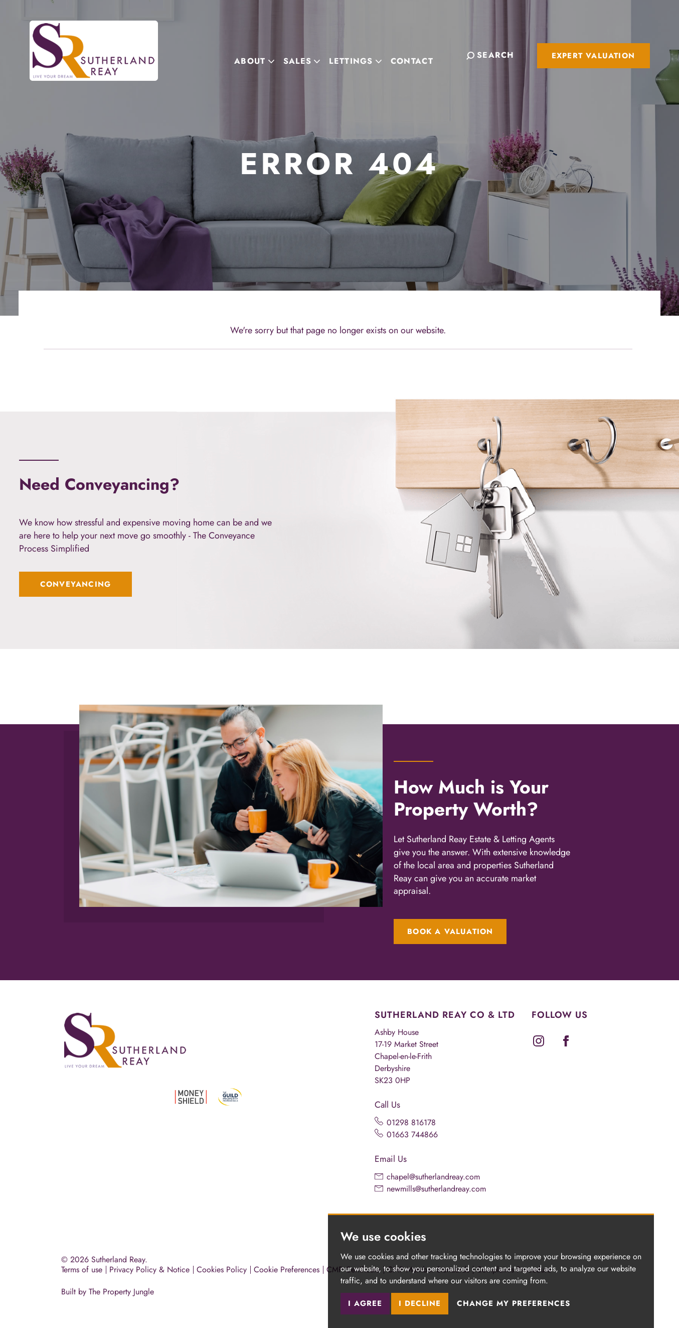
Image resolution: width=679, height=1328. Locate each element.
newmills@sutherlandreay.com (436, 1188)
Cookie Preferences (286, 1269)
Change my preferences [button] (513, 1303)
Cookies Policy (222, 1269)
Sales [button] (310, 54)
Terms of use (81, 1269)
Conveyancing (75, 584)
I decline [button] (420, 1303)
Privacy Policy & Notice (149, 1269)
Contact (421, 54)
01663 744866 (412, 1134)
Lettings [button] (364, 54)
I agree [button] (365, 1303)
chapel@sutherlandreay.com (433, 1176)
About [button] (263, 54)
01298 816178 (411, 1122)
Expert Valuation (593, 55)
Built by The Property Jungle (107, 1291)
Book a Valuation (450, 931)
